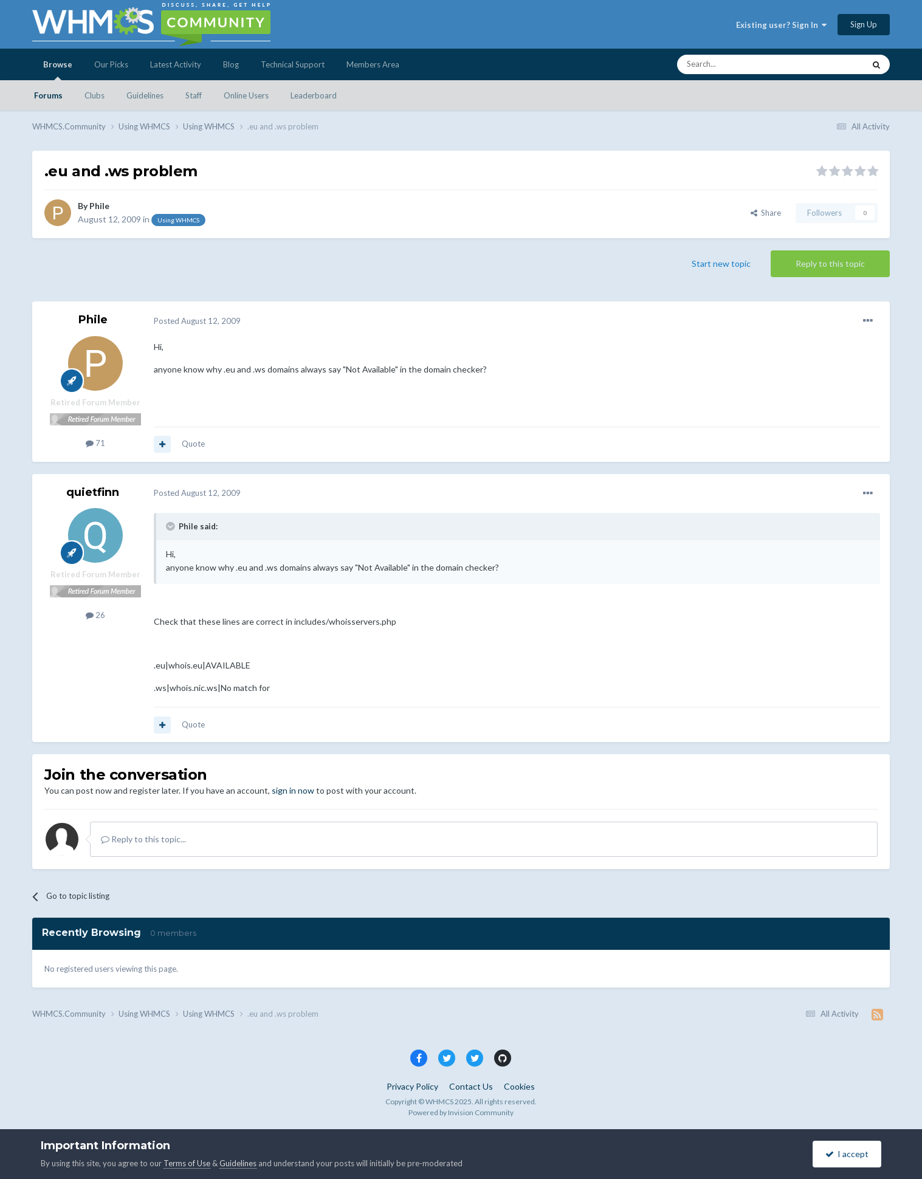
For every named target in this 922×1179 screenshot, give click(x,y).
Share (766, 213)
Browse (57, 70)
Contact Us (471, 1086)
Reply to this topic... (143, 839)
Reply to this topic (830, 263)
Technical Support (293, 64)
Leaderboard (314, 95)
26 (95, 615)
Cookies (519, 1086)
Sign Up (863, 24)
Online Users (246, 95)
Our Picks (111, 64)
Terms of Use (186, 1163)
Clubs (94, 95)
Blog (231, 64)
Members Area (372, 64)
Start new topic (721, 263)
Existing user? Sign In (781, 25)
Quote (193, 444)
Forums (48, 95)
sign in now (293, 790)
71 (95, 443)
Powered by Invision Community (461, 1112)
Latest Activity (175, 64)
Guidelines (144, 95)
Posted (197, 321)
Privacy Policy (412, 1086)
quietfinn (92, 492)
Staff (193, 95)
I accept (847, 1154)
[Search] (742, 64)
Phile (99, 206)
